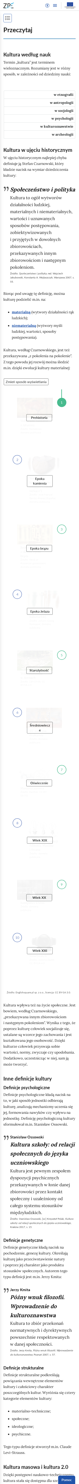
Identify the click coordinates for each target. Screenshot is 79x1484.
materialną (21, 312)
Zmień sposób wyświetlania (26, 382)
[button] (47, 5)
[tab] (39, 95)
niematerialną (24, 325)
